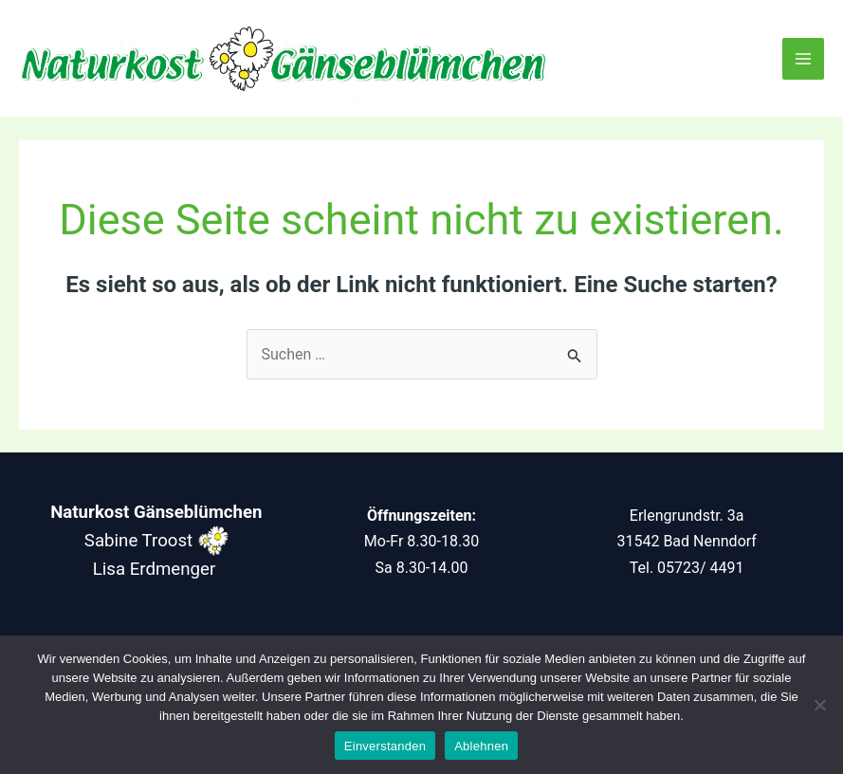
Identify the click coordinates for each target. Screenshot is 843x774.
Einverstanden (385, 746)
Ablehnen (481, 746)
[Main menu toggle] (803, 59)
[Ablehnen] (819, 704)
